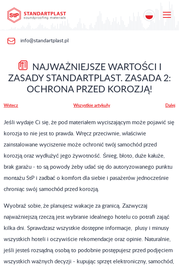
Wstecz (11, 105)
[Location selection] (149, 15)
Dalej (170, 105)
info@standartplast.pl (44, 40)
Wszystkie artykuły (91, 105)
